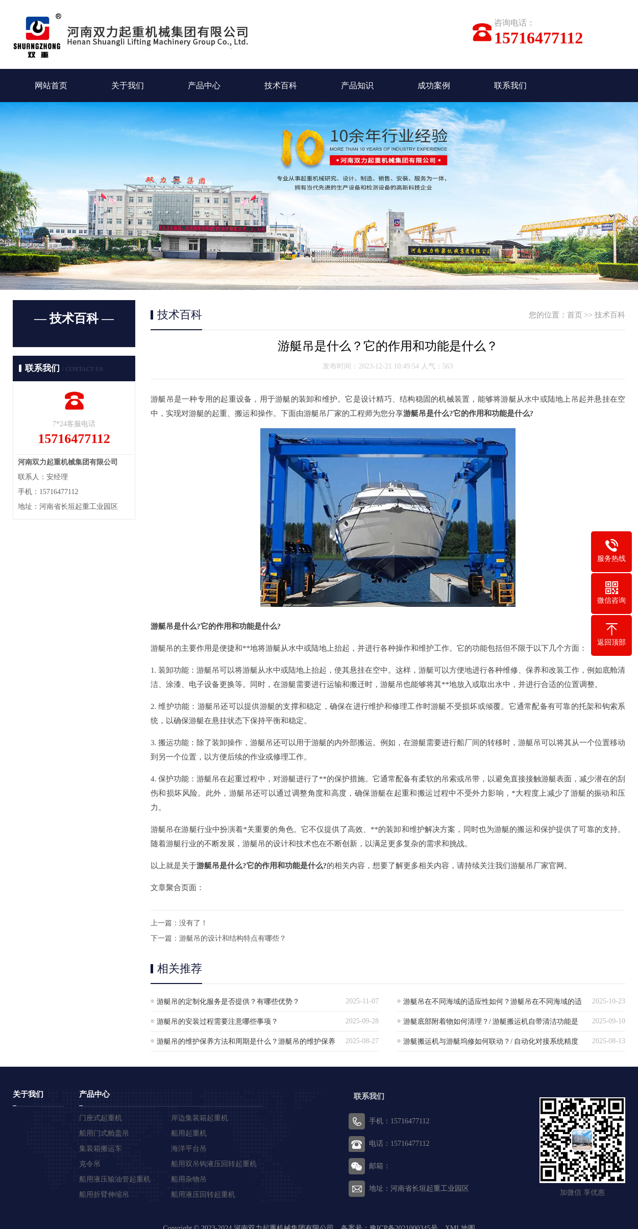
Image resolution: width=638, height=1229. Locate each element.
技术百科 (280, 85)
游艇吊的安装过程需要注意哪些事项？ (217, 1021)
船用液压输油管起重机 (115, 1179)
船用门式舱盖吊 (104, 1133)
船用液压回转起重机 (203, 1194)
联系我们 (510, 85)
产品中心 (204, 85)
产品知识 (357, 85)
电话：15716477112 (399, 1143)
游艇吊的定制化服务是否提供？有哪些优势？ (228, 1001)
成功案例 (434, 85)
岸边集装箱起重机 (199, 1118)
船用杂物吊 (189, 1179)
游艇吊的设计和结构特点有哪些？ (232, 938)
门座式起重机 (100, 1118)
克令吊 (90, 1164)
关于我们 (127, 85)
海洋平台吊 (189, 1148)
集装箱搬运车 (100, 1148)
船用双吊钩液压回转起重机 (214, 1164)
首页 (574, 315)
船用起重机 (189, 1133)
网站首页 (51, 85)
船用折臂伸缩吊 (104, 1194)
